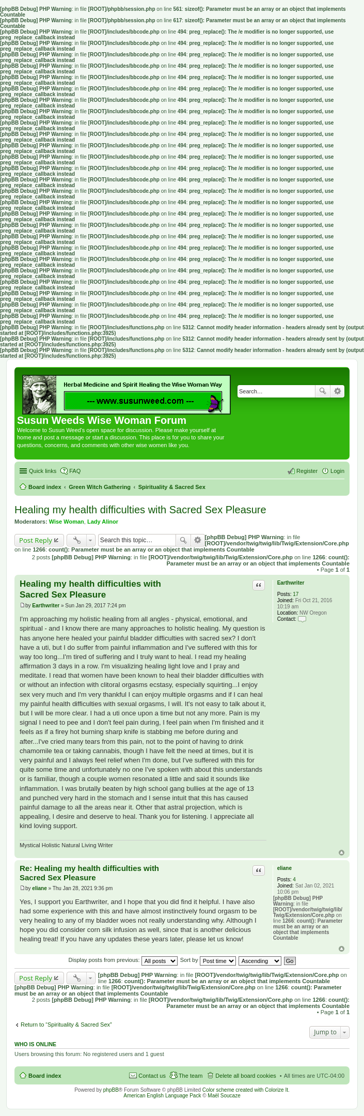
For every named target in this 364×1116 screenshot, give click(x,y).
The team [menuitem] (190, 1076)
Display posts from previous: (123, 960)
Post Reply (35, 540)
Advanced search (337, 391)
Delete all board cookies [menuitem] (245, 1076)
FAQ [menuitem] (75, 471)
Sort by (208, 960)
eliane (284, 868)
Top (341, 852)
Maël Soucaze (224, 1095)
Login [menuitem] (337, 471)
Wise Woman (66, 521)
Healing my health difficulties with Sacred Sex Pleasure (140, 509)
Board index (44, 1076)
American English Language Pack (162, 1095)
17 (295, 594)
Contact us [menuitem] (152, 1076)
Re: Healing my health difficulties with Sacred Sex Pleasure (89, 873)
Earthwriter (291, 583)
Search (322, 391)
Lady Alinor (102, 521)
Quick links (42, 471)
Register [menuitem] (307, 471)
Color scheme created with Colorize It (245, 1090)
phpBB (111, 1090)
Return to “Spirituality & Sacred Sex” (66, 1024)
